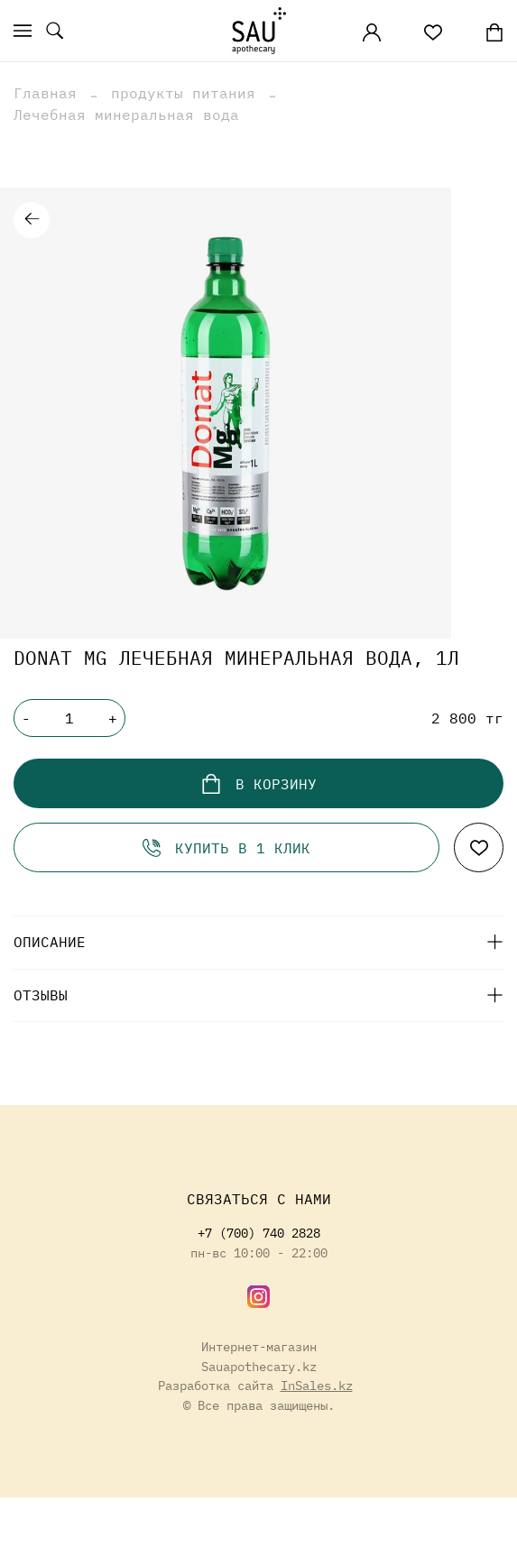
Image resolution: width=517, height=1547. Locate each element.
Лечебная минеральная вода (126, 115)
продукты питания (183, 93)
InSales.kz (317, 1385)
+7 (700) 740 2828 (259, 1232)
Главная (45, 93)
